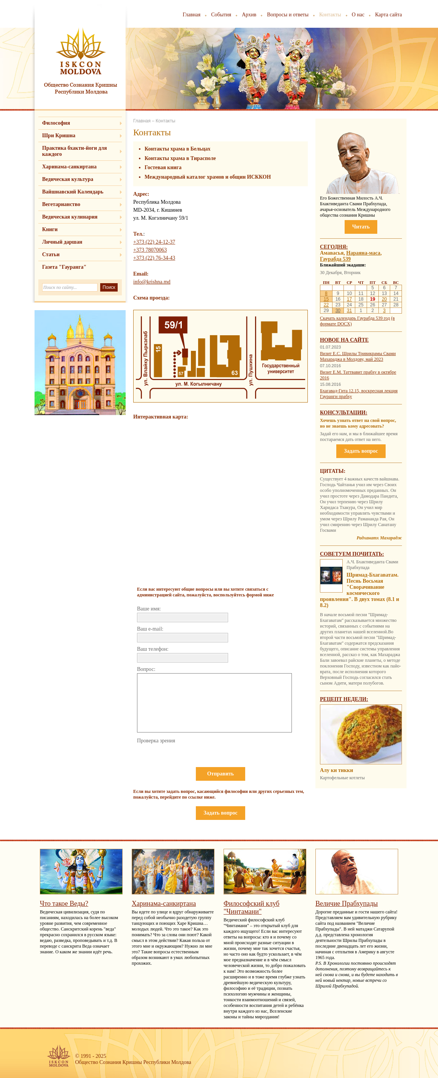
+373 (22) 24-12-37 (154, 242)
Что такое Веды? (64, 903)
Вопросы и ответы (288, 14)
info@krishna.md (151, 282)
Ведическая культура (67, 179)
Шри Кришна (59, 135)
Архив (249, 14)
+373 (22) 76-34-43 (154, 258)
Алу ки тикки (336, 770)
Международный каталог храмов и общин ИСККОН (208, 177)
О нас (358, 14)
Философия (56, 123)
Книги (50, 229)
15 (326, 299)
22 (326, 305)
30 (338, 310)
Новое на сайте (344, 340)
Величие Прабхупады (346, 903)
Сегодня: (334, 247)
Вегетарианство (61, 204)
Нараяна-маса (363, 253)
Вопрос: (146, 669)
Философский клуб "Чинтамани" (251, 907)
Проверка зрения (156, 741)
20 (384, 299)
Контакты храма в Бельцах (178, 149)
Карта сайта (388, 14)
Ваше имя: (149, 609)
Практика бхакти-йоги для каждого (74, 151)
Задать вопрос (220, 813)
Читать (361, 227)
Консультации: (343, 412)
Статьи (51, 254)
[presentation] (194, 759)
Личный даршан (62, 242)
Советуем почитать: (352, 554)
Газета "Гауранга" (64, 267)
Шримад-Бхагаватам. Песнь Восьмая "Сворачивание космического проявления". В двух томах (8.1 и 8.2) (359, 590)
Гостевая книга (163, 167)
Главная (191, 14)
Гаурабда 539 (335, 259)
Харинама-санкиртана (69, 167)
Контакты (330, 14)
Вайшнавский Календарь (72, 192)
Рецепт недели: (344, 699)
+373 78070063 (150, 250)
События (221, 14)
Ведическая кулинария (70, 217)
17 (349, 299)
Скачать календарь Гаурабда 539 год (355, 318)
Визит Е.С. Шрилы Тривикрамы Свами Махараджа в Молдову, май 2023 (358, 356)
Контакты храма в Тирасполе (180, 158)
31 (349, 310)
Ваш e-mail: (150, 629)
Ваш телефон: (153, 649)
